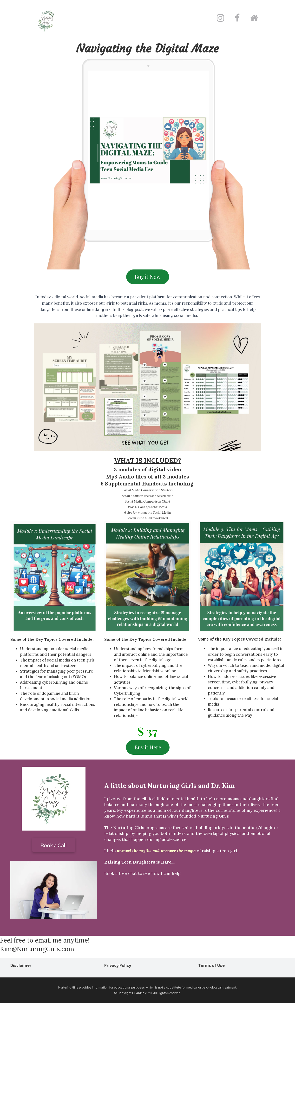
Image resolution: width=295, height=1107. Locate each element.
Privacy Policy (117, 965)
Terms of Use (211, 965)
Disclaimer (20, 965)
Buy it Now (148, 276)
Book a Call (53, 845)
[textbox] (147, 49)
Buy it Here (147, 747)
